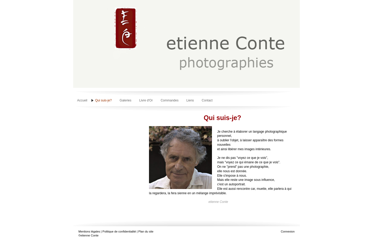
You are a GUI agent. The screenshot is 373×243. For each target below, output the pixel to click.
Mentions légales (89, 231)
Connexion (288, 231)
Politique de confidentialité (119, 231)
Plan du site (145, 231)
